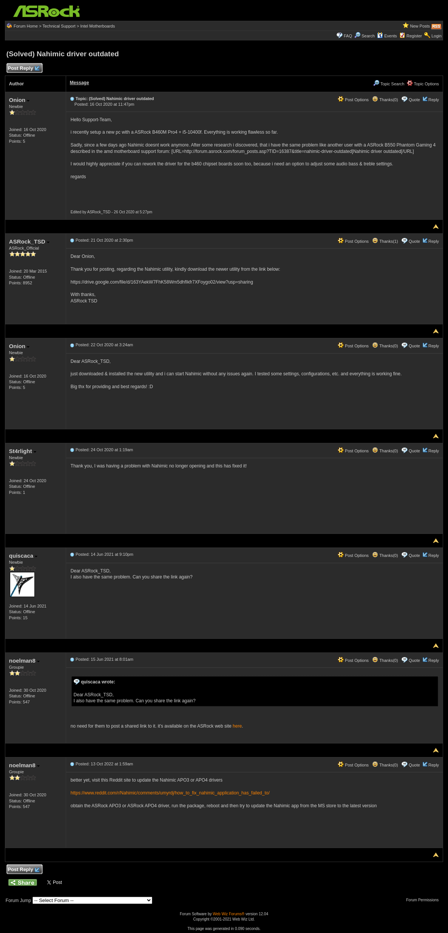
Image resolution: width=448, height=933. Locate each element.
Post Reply (23, 68)
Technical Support (58, 26)
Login (436, 36)
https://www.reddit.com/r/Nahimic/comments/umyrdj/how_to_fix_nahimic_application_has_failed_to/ (170, 793)
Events (387, 36)
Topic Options (423, 84)
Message (79, 82)
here (237, 726)
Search (368, 36)
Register (414, 36)
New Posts (420, 26)
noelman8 (24, 660)
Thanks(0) (385, 99)
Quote (414, 99)
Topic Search (388, 84)
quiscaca (23, 555)
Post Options (353, 99)
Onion (19, 100)
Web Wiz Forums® (228, 914)
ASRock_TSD (29, 241)
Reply (433, 99)
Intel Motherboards (97, 26)
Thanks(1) (385, 241)
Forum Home (26, 26)
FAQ (348, 36)
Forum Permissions (424, 900)
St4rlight (22, 451)
